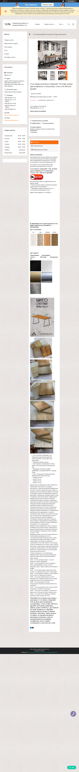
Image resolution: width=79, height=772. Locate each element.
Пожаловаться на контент (34, 652)
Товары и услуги (48, 24)
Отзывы (6, 54)
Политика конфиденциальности (50, 652)
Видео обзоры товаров (11, 43)
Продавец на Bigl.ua (39, 650)
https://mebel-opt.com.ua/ (11, 115)
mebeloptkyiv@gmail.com (11, 120)
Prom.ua (47, 649)
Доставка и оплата (9, 57)
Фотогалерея (8, 47)
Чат (71, 767)
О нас (6, 50)
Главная (37, 24)
